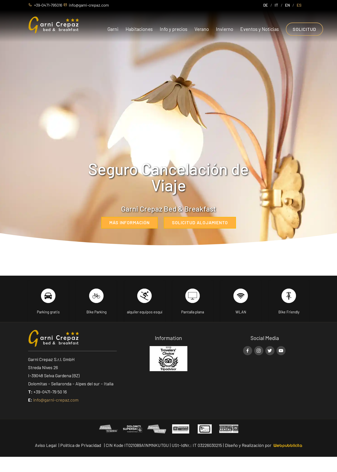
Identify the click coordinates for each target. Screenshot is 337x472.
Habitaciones (139, 29)
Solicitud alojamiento (200, 222)
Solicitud (304, 29)
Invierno (224, 29)
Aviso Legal (45, 445)
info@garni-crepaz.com (55, 400)
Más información (129, 222)
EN (287, 5)
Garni (112, 29)
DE (265, 5)
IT (276, 5)
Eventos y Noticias (259, 29)
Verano (201, 29)
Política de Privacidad (80, 445)
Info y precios (173, 29)
